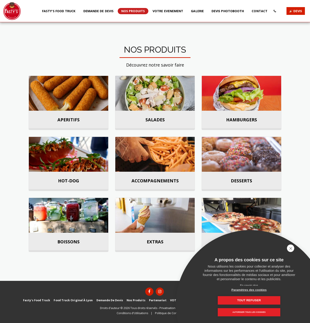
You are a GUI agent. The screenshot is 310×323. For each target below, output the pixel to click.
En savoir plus (249, 285)
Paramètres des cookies (227, 300)
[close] (299, 248)
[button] (275, 11)
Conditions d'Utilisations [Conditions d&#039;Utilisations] (132, 313)
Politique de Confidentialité (173, 313)
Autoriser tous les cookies (248, 312)
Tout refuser (271, 300)
